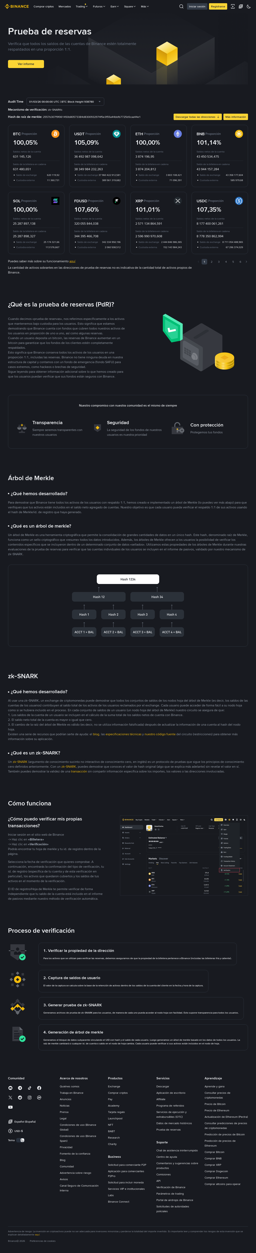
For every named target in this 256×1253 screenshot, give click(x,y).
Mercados (65, 6)
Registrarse (218, 6)
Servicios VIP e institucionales (126, 1189)
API (158, 1181)
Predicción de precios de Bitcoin (225, 1134)
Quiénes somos (69, 1086)
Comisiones (163, 1174)
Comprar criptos (44, 6)
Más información (235, 117)
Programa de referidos (170, 1105)
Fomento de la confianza (75, 1153)
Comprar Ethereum (216, 1177)
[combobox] (65, 102)
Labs (111, 1195)
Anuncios (65, 1099)
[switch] (20, 1140)
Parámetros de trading (170, 1193)
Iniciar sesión (197, 6)
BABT (111, 1131)
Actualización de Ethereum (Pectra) (226, 1117)
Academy (113, 1105)
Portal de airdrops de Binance (174, 1200)
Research (114, 1137)
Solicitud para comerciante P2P (127, 1165)
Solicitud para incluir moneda (126, 1182)
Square (130, 6)
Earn (115, 6)
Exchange (114, 1086)
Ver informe (26, 64)
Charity (112, 1144)
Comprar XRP (213, 1165)
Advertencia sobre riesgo (75, 1173)
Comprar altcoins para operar (223, 1184)
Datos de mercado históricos (174, 1123)
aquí (37, 1234)
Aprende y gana (214, 1086)
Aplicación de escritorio (170, 1093)
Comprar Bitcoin (214, 1152)
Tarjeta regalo (116, 1112)
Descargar (162, 1086)
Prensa (64, 1112)
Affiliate (160, 1099)
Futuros (99, 6)
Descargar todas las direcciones (198, 117)
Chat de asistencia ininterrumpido (177, 1150)
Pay (110, 1099)
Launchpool (115, 1118)
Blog (62, 1160)
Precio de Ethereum (217, 1110)
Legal (63, 1118)
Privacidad (66, 1147)
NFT (110, 1125)
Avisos (64, 1179)
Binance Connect (118, 1201)
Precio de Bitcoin (215, 1104)
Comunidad (67, 1166)
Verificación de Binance (170, 1187)
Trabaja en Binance (71, 1093)
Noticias (65, 1105)
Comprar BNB (213, 1158)
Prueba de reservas (168, 1129)
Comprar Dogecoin (216, 1171)
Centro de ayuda (166, 1157)
